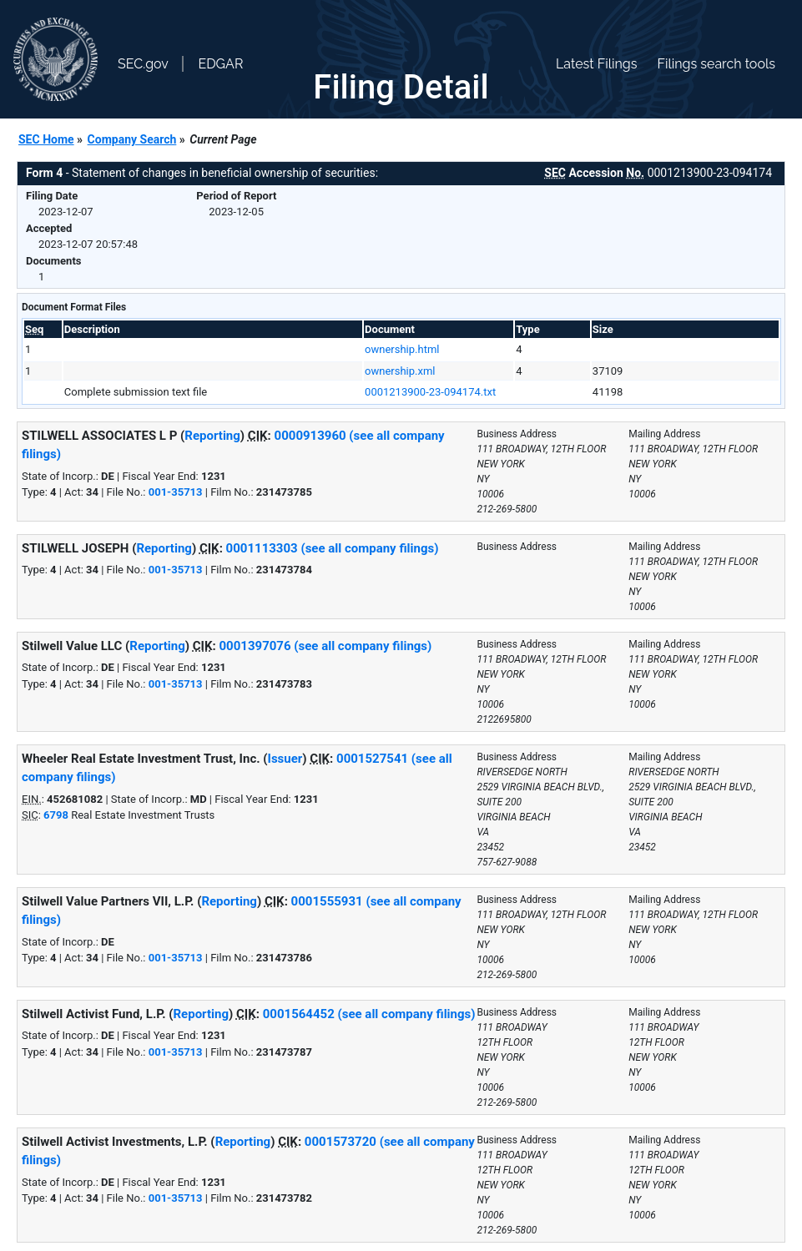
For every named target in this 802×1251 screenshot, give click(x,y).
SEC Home (46, 139)
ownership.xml (400, 371)
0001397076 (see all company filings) (325, 645)
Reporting (212, 435)
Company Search (132, 139)
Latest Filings (596, 64)
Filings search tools (716, 64)
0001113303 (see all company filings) (332, 548)
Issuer (285, 758)
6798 (55, 815)
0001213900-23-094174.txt (430, 392)
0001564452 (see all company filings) (369, 1013)
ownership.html (402, 349)
